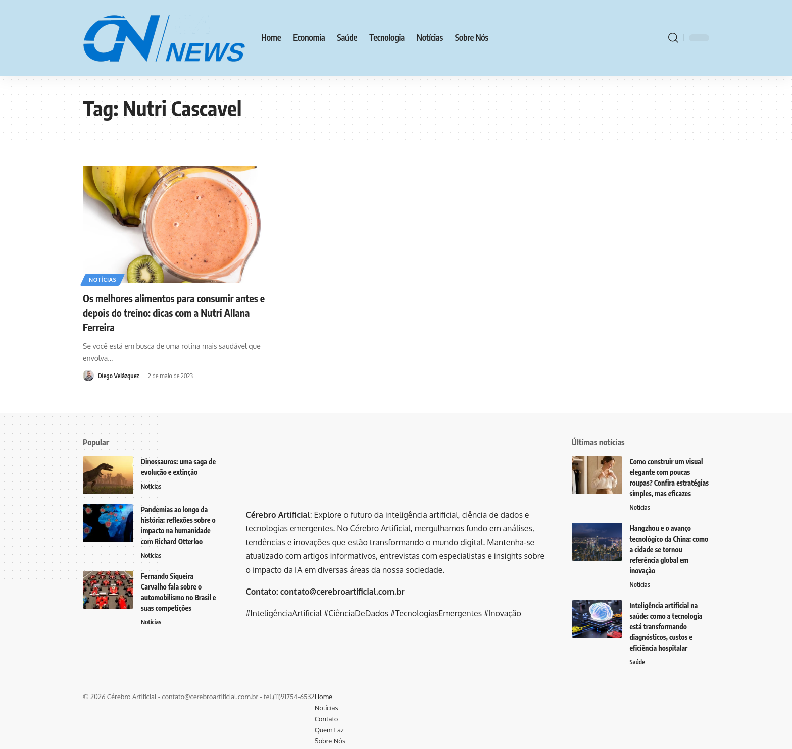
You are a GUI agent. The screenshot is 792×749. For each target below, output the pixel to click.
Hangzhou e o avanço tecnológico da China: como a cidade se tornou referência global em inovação (669, 549)
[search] (673, 37)
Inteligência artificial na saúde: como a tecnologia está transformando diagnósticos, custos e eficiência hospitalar (666, 627)
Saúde (638, 663)
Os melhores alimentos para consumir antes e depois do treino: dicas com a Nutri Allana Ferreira (179, 312)
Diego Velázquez (119, 375)
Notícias (104, 278)
